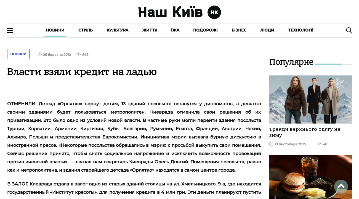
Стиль (85, 30)
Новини (55, 30)
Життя (149, 30)
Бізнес (239, 30)
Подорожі (205, 30)
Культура (117, 30)
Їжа (175, 30)
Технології (300, 30)
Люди (267, 30)
